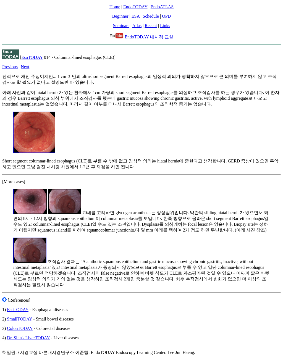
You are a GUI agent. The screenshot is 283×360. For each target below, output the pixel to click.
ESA (136, 16)
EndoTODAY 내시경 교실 (149, 37)
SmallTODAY (19, 319)
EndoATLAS (162, 6)
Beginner (120, 16)
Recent (151, 25)
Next (25, 66)
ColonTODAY (20, 328)
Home (114, 6)
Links (165, 25)
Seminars (121, 25)
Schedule (151, 16)
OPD (166, 16)
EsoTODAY (32, 57)
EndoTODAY (135, 6)
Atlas (137, 25)
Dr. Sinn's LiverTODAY (28, 337)
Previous (10, 66)
